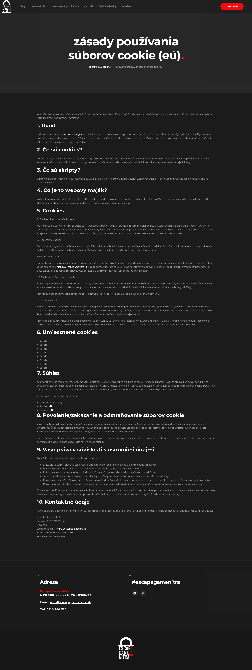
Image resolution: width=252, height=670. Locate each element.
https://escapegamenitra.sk (77, 134)
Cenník (89, 6)
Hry (23, 6)
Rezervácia (38, 6)
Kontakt (127, 6)
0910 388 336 (56, 609)
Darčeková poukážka (65, 6)
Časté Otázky (108, 6)
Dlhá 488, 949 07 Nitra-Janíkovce (65, 595)
